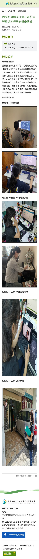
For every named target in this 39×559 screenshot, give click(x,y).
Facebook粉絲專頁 (16, 535)
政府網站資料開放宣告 (12, 549)
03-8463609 (12, 508)
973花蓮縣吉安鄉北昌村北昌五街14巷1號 (19, 517)
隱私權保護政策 (10, 545)
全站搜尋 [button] (36, 3)
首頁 (3, 11)
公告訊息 (11, 11)
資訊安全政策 (26, 545)
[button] (3, 3)
